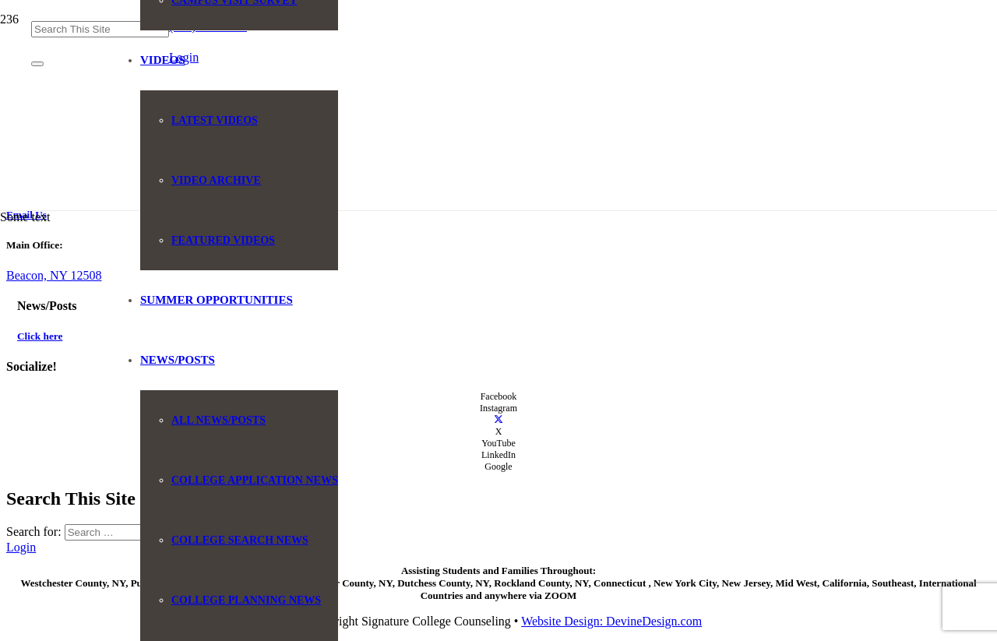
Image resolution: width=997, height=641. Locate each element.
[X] (498, 419)
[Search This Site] (100, 29)
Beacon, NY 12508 (54, 275)
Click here (39, 336)
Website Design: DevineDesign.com (611, 621)
